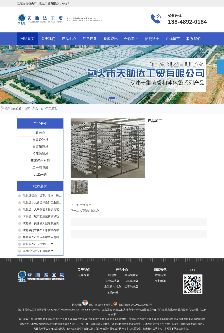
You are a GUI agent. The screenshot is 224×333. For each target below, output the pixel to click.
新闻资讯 (110, 39)
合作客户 (131, 39)
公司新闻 (160, 275)
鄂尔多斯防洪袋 (165, 319)
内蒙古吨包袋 (181, 319)
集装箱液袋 (40, 146)
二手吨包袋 (40, 167)
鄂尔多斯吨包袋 (118, 319)
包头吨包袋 (36, 319)
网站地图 (77, 304)
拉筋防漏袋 (40, 153)
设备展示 (85, 204)
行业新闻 (160, 280)
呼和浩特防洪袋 (197, 319)
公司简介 (83, 275)
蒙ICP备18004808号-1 (100, 304)
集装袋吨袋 (40, 139)
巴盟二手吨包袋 (147, 319)
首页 (27, 108)
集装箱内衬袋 (40, 160)
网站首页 (27, 39)
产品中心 (69, 39)
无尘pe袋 (40, 174)
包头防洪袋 (49, 319)
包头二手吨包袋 (63, 319)
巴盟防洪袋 (133, 319)
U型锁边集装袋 (89, 210)
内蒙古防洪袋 (80, 319)
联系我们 (193, 39)
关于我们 (48, 39)
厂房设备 (90, 39)
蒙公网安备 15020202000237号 (135, 304)
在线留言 (173, 39)
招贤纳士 (152, 39)
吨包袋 (40, 132)
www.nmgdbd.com (70, 309)
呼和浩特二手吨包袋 (98, 319)
